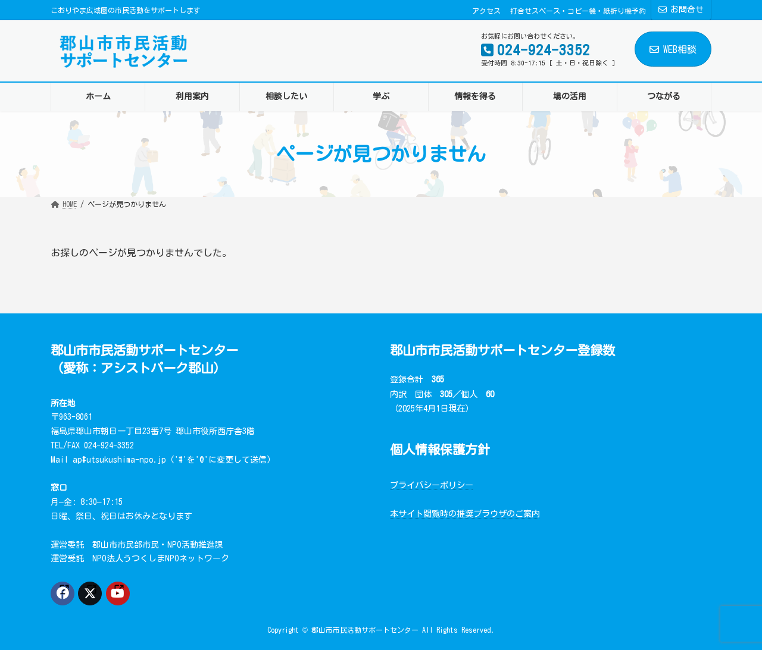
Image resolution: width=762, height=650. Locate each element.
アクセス (486, 10)
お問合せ (681, 9)
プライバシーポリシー (431, 485)
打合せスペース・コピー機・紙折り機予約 (578, 10)
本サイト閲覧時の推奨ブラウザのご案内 (465, 513)
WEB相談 (673, 49)
